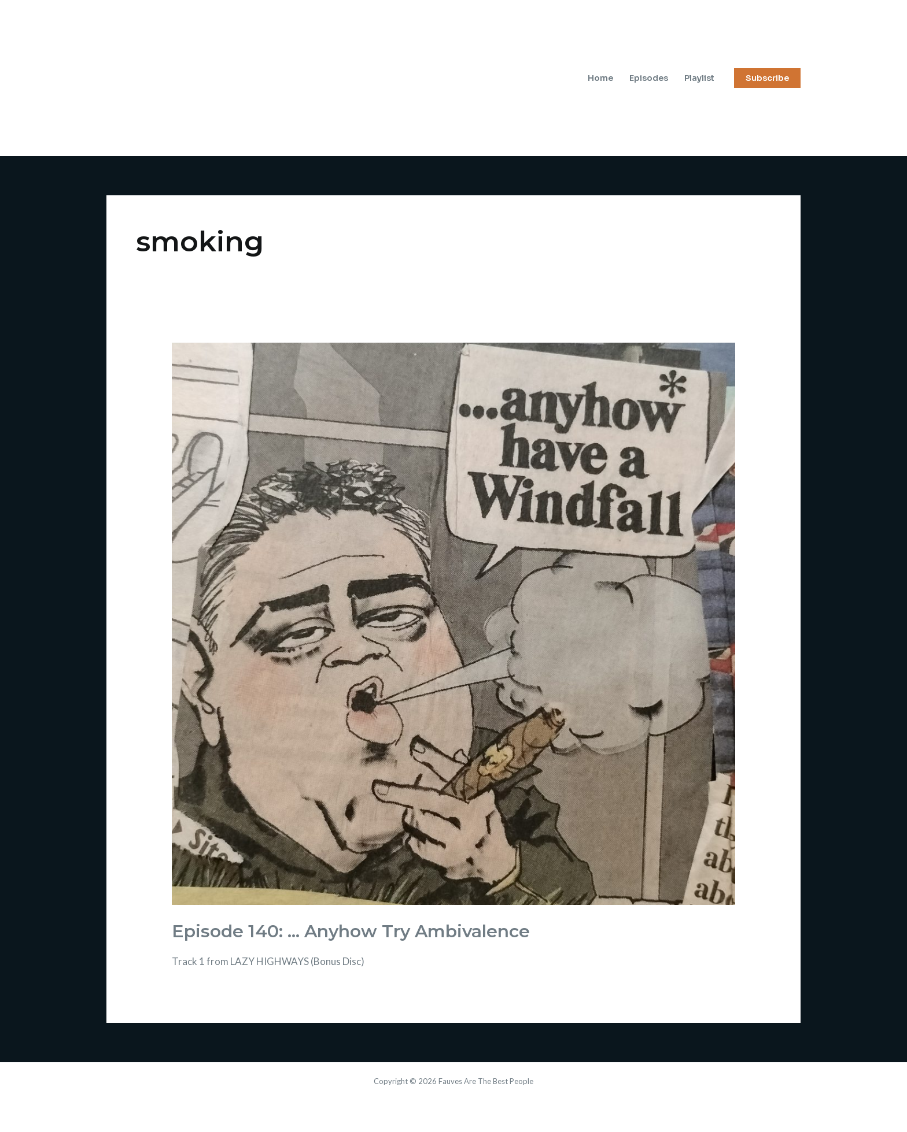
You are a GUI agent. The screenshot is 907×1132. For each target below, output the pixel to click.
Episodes (648, 78)
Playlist (699, 78)
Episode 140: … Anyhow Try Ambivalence (351, 931)
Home (600, 78)
